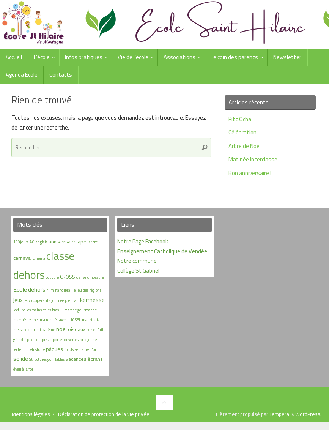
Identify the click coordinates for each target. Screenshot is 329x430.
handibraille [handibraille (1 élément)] (65, 290)
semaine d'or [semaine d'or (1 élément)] (85, 349)
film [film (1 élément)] (50, 290)
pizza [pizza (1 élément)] (47, 340)
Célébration (242, 132)
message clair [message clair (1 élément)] (24, 330)
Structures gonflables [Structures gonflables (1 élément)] (47, 359)
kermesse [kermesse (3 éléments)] (92, 299)
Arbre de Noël (244, 146)
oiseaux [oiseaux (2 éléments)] (76, 329)
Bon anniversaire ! (249, 173)
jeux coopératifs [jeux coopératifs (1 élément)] (37, 300)
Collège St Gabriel (138, 270)
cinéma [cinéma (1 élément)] (39, 258)
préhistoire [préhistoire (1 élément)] (35, 349)
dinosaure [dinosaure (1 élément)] (95, 277)
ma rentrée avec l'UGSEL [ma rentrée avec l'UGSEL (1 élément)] (60, 320)
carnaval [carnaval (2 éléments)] (22, 258)
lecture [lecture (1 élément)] (19, 310)
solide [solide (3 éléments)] (20, 358)
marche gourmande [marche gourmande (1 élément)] (80, 310)
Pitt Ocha (239, 119)
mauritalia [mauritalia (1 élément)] (91, 320)
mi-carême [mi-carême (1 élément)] (45, 330)
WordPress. (308, 414)
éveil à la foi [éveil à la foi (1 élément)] (23, 369)
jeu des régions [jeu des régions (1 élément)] (89, 290)
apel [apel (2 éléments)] (83, 241)
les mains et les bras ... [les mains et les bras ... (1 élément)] (44, 310)
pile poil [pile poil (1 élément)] (34, 340)
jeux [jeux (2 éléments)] (17, 300)
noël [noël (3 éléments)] (61, 329)
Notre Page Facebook (142, 241)
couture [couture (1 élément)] (52, 277)
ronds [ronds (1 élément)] (69, 349)
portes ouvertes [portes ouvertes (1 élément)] (66, 340)
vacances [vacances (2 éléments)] (76, 359)
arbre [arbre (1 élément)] (93, 242)
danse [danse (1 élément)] (81, 277)
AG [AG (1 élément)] (32, 242)
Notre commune (137, 260)
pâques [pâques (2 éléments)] (54, 349)
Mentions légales (31, 414)
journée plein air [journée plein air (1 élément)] (65, 300)
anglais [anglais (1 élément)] (41, 242)
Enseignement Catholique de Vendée (162, 251)
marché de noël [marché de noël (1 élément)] (26, 320)
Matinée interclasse (252, 159)
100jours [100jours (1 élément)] (20, 242)
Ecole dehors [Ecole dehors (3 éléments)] (29, 289)
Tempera (279, 414)
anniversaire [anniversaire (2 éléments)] (63, 241)
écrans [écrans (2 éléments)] (95, 359)
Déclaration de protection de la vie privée (104, 414)
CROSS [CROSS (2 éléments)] (67, 277)
